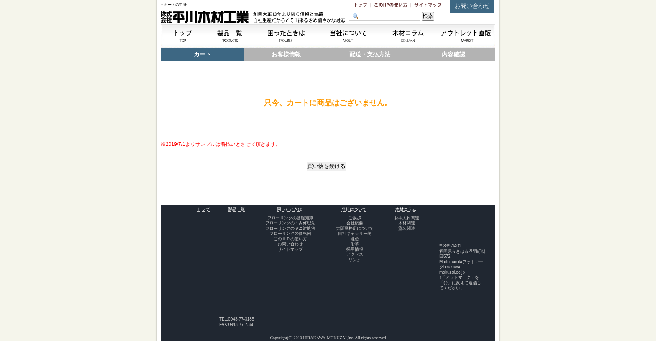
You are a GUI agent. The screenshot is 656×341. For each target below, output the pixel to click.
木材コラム (405, 209)
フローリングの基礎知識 (290, 218)
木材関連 (406, 223)
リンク (354, 259)
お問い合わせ (290, 244)
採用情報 (354, 249)
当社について (353, 209)
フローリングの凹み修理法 (290, 223)
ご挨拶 (354, 218)
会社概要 (354, 223)
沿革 (355, 244)
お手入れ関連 (406, 218)
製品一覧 (236, 209)
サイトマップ (290, 249)
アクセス (354, 254)
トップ (203, 209)
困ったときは (289, 209)
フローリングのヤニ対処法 (290, 228)
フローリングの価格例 (290, 233)
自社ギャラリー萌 (355, 233)
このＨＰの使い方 (290, 239)
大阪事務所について (355, 228)
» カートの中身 (174, 5)
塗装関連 (406, 228)
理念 (355, 239)
